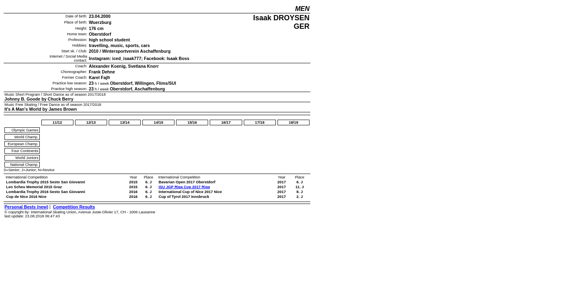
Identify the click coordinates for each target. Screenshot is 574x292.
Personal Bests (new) (26, 206)
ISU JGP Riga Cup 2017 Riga (184, 187)
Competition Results (74, 206)
